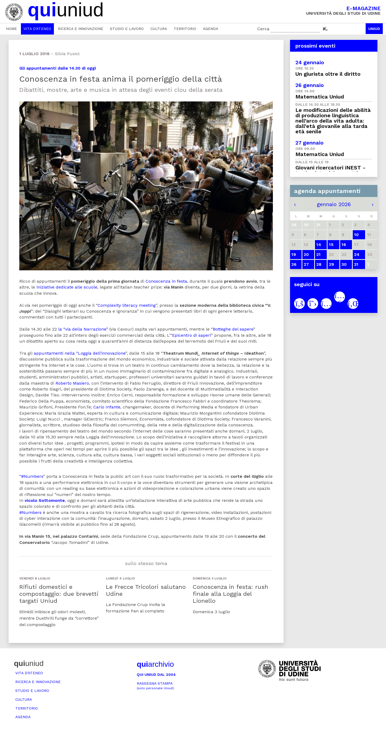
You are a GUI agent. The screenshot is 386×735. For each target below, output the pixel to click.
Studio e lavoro (127, 28)
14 (318, 244)
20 (306, 254)
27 (306, 264)
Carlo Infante (106, 407)
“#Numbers (31, 476)
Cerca (263, 28)
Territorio (185, 28)
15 (331, 244)
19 (293, 254)
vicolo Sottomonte (45, 500)
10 (356, 234)
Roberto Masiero (72, 383)
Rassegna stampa (155, 685)
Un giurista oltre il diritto (328, 74)
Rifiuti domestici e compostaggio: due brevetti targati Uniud (58, 594)
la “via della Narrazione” (83, 329)
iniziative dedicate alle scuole (66, 287)
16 (344, 244)
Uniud (374, 28)
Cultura (158, 28)
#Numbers (30, 512)
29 (331, 264)
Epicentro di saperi (191, 335)
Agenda (210, 28)
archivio (155, 664)
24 (356, 254)
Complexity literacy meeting (127, 305)
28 (318, 264)
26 (293, 264)
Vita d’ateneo (37, 28)
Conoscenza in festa (166, 281)
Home (11, 28)
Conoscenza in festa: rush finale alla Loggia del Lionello (230, 594)
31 (356, 264)
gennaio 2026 (334, 204)
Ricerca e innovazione (80, 28)
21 (318, 254)
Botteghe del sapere (233, 329)
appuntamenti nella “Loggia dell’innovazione (79, 353)
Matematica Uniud (319, 96)
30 (344, 264)
